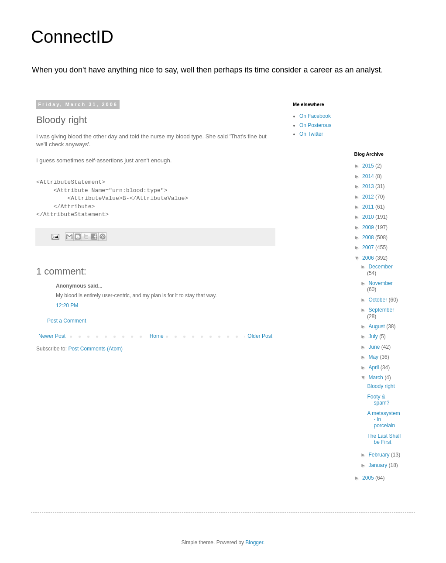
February (379, 455)
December (380, 267)
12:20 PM (67, 305)
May (374, 357)
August (377, 326)
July (373, 336)
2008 (368, 237)
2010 (368, 217)
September (381, 310)
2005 (368, 478)
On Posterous (315, 125)
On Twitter (311, 134)
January (378, 465)
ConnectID (72, 36)
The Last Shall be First (384, 439)
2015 (368, 166)
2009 (368, 227)
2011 (368, 207)
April (374, 367)
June (374, 347)
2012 (368, 197)
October (378, 300)
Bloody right (381, 386)
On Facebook (315, 116)
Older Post (259, 336)
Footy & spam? (378, 400)
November (380, 283)
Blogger (254, 542)
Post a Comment (66, 321)
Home (157, 336)
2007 (368, 247)
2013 (368, 186)
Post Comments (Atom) (95, 349)
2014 (368, 176)
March (376, 377)
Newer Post (51, 336)
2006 (368, 258)
